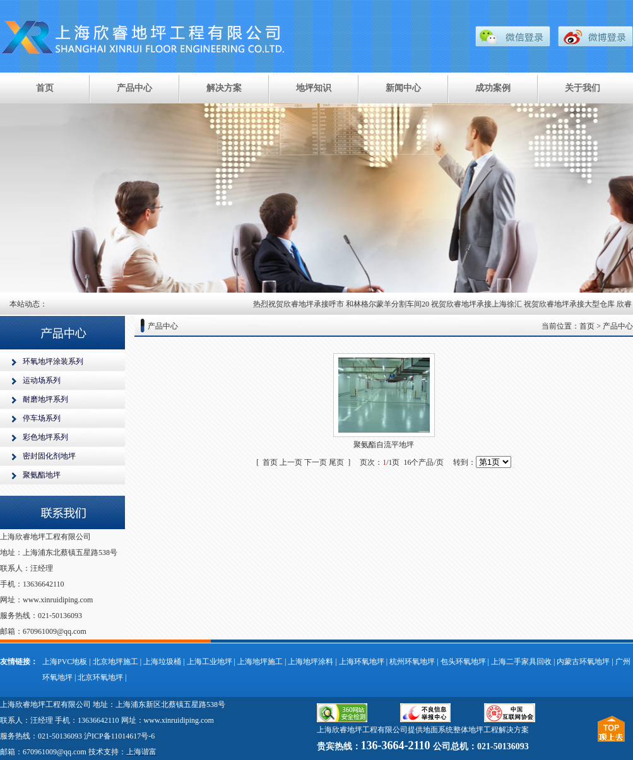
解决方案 (224, 88)
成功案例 (493, 88)
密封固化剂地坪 (49, 456)
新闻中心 (403, 88)
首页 (45, 88)
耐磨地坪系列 (45, 399)
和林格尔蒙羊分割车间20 (390, 304)
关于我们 (582, 88)
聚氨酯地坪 (42, 475)
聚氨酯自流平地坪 (383, 444)
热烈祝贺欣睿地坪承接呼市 (301, 304)
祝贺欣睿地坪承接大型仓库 (572, 304)
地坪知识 (313, 88)
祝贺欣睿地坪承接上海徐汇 (479, 304)
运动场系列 (42, 380)
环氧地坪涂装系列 (53, 361)
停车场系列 (42, 418)
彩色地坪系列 (45, 437)
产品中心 (134, 88)
